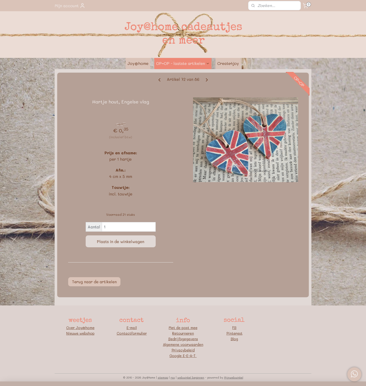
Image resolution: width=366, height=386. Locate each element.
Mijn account (70, 5)
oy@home (86, 327)
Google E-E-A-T (183, 355)
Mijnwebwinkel (233, 377)
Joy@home (137, 63)
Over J (72, 327)
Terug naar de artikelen (94, 281)
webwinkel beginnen (190, 377)
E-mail (132, 327)
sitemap (163, 377)
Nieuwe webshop (80, 333)
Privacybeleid (183, 350)
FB (234, 327)
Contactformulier (132, 333)
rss (173, 377)
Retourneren (183, 333)
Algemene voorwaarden (183, 344)
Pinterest (234, 333)
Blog (234, 338)
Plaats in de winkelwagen (120, 241)
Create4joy (228, 63)
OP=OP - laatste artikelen (183, 63)
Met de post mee (183, 327)
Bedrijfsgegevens (183, 338)
